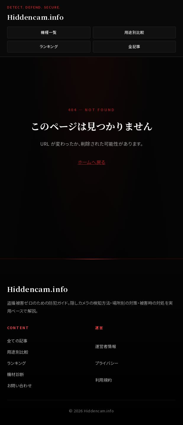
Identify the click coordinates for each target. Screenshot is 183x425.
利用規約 (103, 380)
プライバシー (107, 363)
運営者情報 (105, 346)
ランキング (49, 46)
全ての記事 (17, 341)
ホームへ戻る (92, 161)
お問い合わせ (19, 385)
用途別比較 (134, 32)
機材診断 (15, 374)
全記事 (134, 46)
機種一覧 (48, 32)
